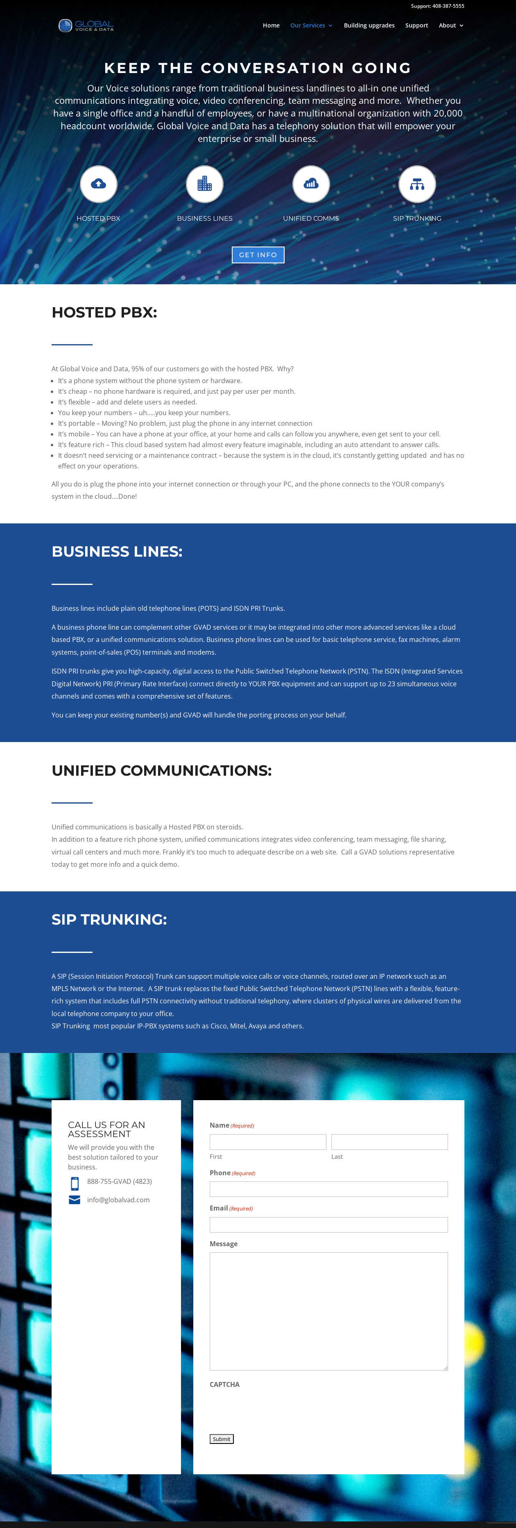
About (447, 26)
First (216, 1156)
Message (224, 1243)
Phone (233, 1173)
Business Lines (205, 218)
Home (271, 26)
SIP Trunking (417, 218)
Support (416, 26)
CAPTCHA (225, 1384)
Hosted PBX (98, 218)
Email (231, 1209)
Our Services (307, 26)
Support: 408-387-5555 (437, 6)
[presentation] (272, 1409)
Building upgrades (369, 26)
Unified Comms (311, 218)
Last (337, 1156)
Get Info (258, 255)
